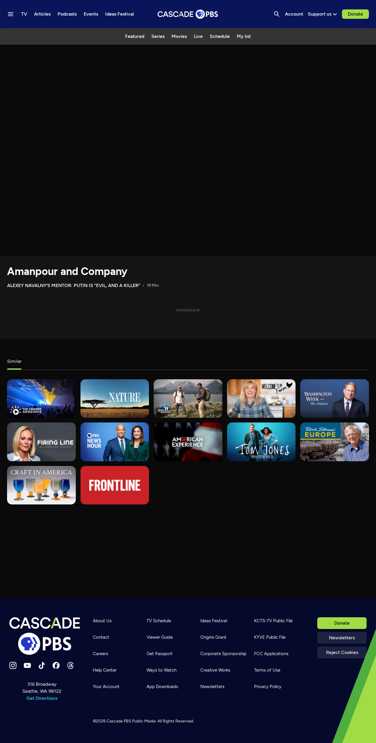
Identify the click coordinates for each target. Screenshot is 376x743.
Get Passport (160, 653)
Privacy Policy (267, 686)
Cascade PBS (119, 721)
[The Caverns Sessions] (41, 398)
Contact (101, 637)
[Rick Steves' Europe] (334, 441)
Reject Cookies (342, 652)
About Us (102, 620)
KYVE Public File (270, 637)
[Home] (44, 636)
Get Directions (41, 698)
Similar (14, 361)
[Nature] (114, 398)
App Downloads (162, 686)
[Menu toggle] (10, 14)
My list (244, 36)
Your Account (106, 686)
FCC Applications (271, 653)
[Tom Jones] (261, 441)
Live (198, 36)
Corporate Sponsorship (223, 653)
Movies (179, 36)
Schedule (220, 36)
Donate (355, 14)
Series (157, 36)
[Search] (276, 14)
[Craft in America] (41, 485)
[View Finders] (188, 398)
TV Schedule (159, 620)
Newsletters (342, 637)
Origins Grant (213, 637)
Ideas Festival (213, 620)
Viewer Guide (160, 637)
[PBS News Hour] (114, 441)
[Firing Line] (41, 441)
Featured (134, 36)
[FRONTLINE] (114, 485)
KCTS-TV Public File (273, 620)
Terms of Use (267, 670)
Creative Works (215, 670)
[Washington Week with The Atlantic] (334, 398)
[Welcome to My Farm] (261, 398)
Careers (100, 653)
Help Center (105, 670)
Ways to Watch (162, 670)
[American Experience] (188, 441)
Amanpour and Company (67, 271)
